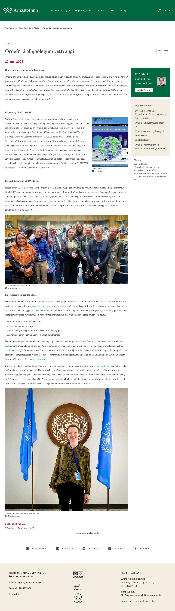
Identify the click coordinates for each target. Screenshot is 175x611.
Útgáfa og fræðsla (84, 10)
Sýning (122, 10)
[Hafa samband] (36, 548)
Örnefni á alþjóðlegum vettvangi (147, 167)
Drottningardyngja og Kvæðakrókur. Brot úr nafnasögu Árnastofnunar (150, 114)
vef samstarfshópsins (40, 306)
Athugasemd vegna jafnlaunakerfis (137, 601)
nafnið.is (9, 351)
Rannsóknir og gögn (60, 10)
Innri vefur (14, 594)
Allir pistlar (163, 51)
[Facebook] (90, 548)
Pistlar (36, 28)
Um (113, 10)
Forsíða (8, 28)
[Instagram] (141, 548)
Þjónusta (102, 10)
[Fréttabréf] (64, 548)
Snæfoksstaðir (142, 140)
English (166, 10)
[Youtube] (115, 548)
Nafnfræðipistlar (143, 90)
